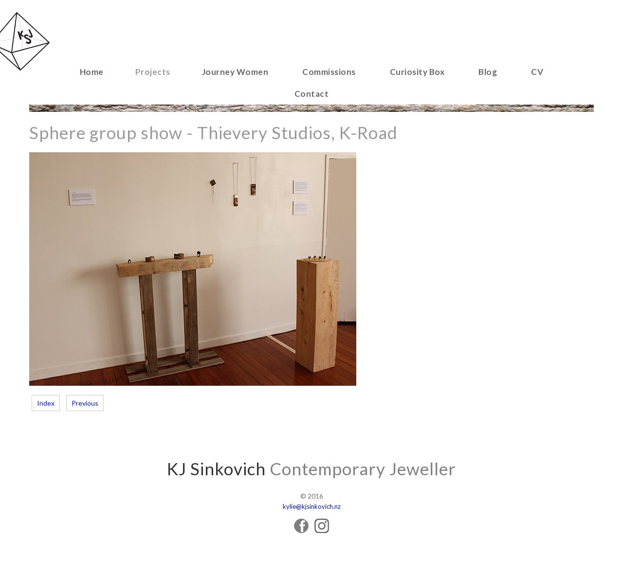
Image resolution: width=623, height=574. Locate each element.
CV (537, 72)
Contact (311, 94)
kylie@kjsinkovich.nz (312, 506)
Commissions (329, 72)
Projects (152, 72)
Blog (487, 72)
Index (46, 403)
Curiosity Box (417, 72)
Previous (85, 403)
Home (92, 72)
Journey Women (235, 72)
